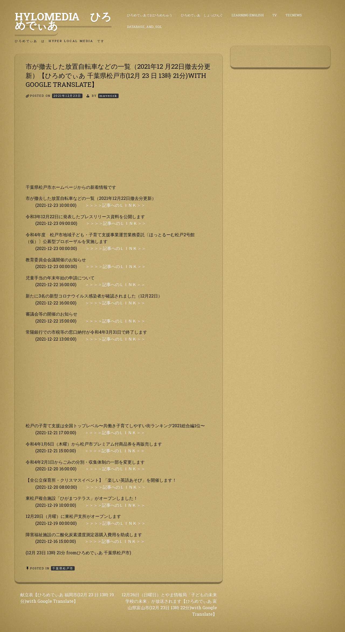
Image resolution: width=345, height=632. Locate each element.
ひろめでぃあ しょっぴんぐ (202, 15)
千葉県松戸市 (62, 568)
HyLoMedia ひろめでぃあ (63, 20)
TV (274, 15)
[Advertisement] (119, 146)
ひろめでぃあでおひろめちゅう (149, 15)
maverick (108, 96)
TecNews (293, 15)
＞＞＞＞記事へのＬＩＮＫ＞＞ (115, 205)
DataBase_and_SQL (144, 27)
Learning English (248, 15)
